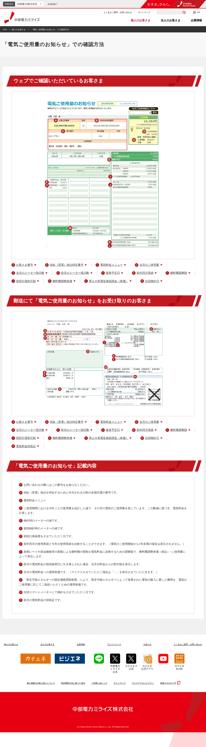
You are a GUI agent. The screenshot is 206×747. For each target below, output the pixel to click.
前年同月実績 (142, 273)
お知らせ (147, 644)
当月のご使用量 (147, 265)
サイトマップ (144, 12)
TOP (5, 29)
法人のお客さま (170, 20)
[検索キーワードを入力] (171, 12)
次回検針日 (149, 281)
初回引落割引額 (23, 281)
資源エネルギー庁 (169, 683)
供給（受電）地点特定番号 (64, 265)
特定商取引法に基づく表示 (73, 683)
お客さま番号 (22, 265)
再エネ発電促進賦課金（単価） (106, 281)
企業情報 (196, 20)
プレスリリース (114, 644)
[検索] (184, 12)
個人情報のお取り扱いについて (41, 683)
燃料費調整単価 (60, 281)
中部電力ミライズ (22, 17)
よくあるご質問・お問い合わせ (118, 12)
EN (196, 12)
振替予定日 (110, 273)
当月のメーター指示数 (27, 273)
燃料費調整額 (176, 273)
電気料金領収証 (23, 446)
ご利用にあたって (99, 683)
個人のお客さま (140, 20)
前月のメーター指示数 (72, 273)
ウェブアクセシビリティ (143, 683)
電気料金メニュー (109, 265)
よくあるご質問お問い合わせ (188, 644)
